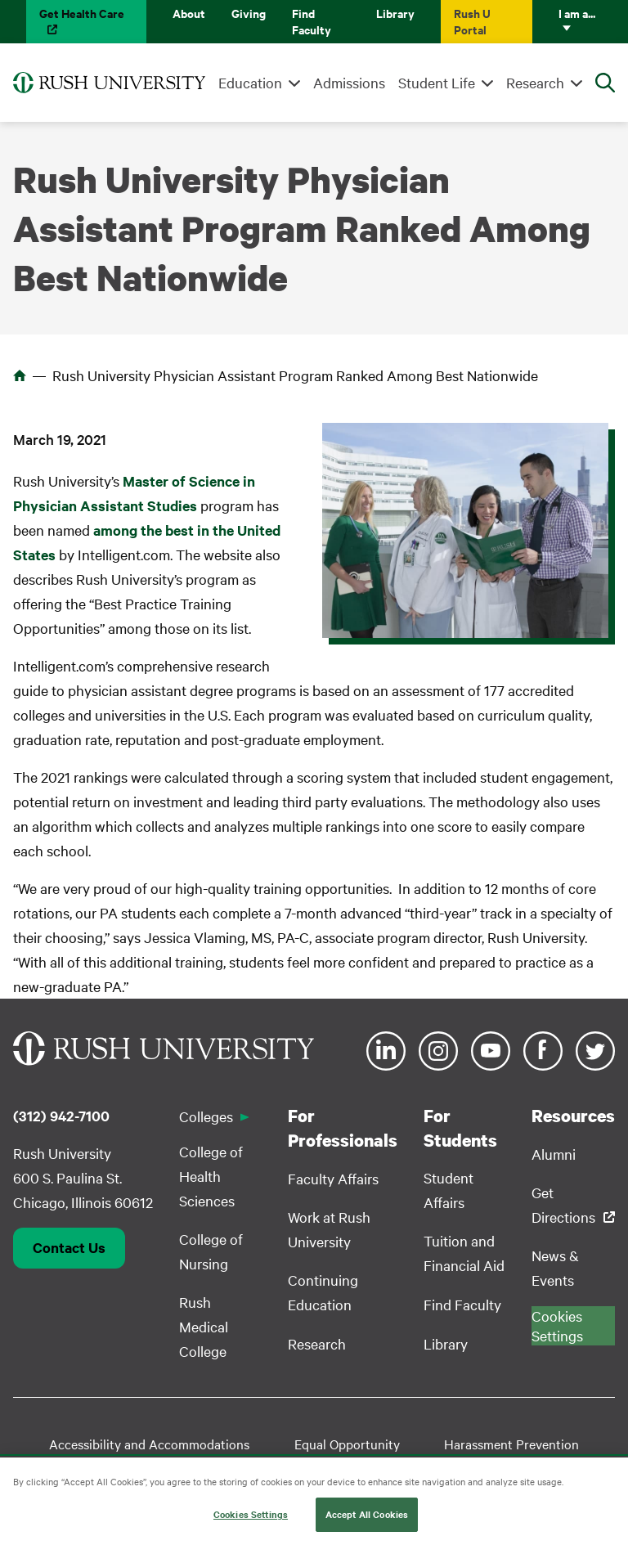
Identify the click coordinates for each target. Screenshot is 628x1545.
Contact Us (69, 1247)
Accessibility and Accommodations (149, 1444)
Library (395, 12)
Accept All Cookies (366, 1513)
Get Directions (563, 1204)
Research (535, 82)
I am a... (576, 12)
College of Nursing (211, 1251)
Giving (248, 12)
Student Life (436, 82)
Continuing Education (323, 1292)
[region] (314, 1501)
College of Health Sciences (211, 1176)
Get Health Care (81, 12)
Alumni (554, 1153)
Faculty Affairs (333, 1178)
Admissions (349, 82)
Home (19, 375)
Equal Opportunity (347, 1444)
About (189, 12)
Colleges (206, 1116)
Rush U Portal (472, 21)
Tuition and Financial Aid (464, 1252)
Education (250, 82)
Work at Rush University (329, 1229)
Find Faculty (311, 21)
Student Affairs (448, 1189)
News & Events (555, 1267)
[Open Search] (605, 82)
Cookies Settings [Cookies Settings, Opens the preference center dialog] (250, 1513)
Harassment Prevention (511, 1444)
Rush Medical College (203, 1326)
